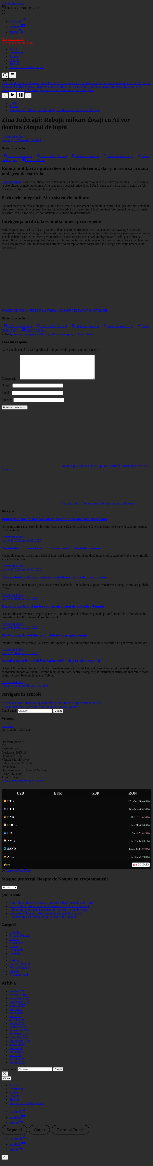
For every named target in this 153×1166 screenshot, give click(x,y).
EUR (58, 798)
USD (20, 798)
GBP (95, 798)
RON (132, 798)
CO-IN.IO (143, 869)
